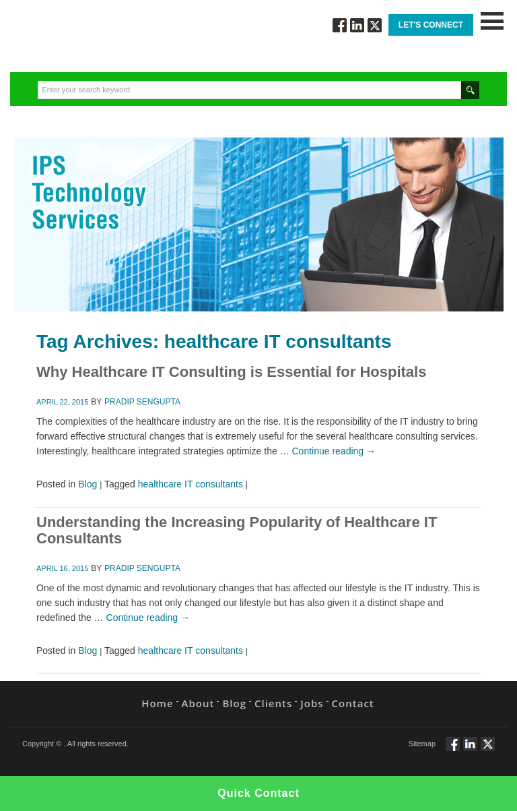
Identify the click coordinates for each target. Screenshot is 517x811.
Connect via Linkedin (357, 25)
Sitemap (422, 744)
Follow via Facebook (340, 25)
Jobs (311, 703)
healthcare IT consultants (190, 484)
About (198, 703)
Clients (273, 703)
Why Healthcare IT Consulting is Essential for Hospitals (231, 371)
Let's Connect (431, 25)
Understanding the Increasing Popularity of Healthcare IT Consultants (236, 530)
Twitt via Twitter (375, 25)
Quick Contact (258, 793)
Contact (353, 703)
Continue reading (334, 451)
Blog (87, 484)
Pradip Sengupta (142, 402)
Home (157, 703)
